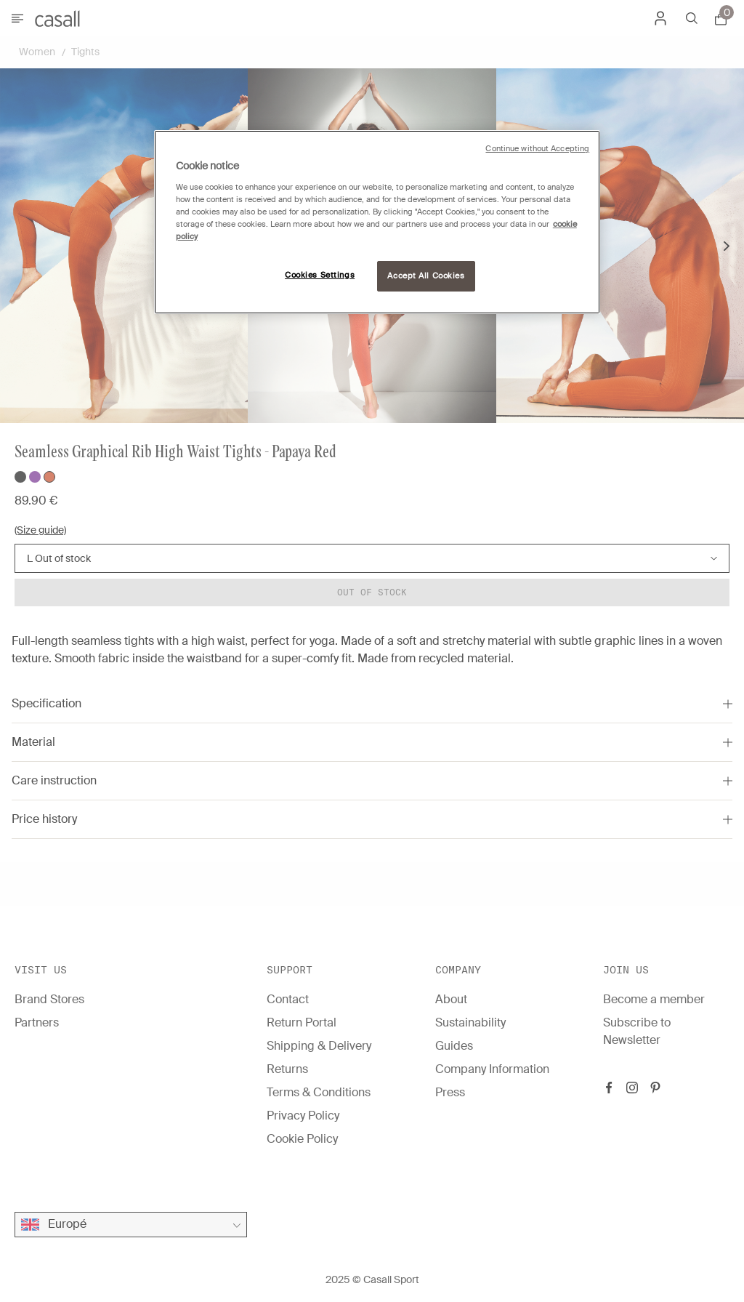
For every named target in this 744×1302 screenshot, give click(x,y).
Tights (85, 51)
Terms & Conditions (319, 1092)
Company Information (492, 1069)
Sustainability (470, 1022)
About (451, 999)
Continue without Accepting (537, 148)
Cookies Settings (320, 275)
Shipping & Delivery (319, 1045)
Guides (454, 1045)
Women (37, 51)
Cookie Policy (302, 1138)
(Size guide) (40, 530)
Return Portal (301, 1022)
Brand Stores (49, 999)
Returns (287, 1069)
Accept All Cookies (425, 275)
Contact (288, 999)
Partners (37, 1022)
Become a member (654, 999)
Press (450, 1092)
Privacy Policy (303, 1115)
